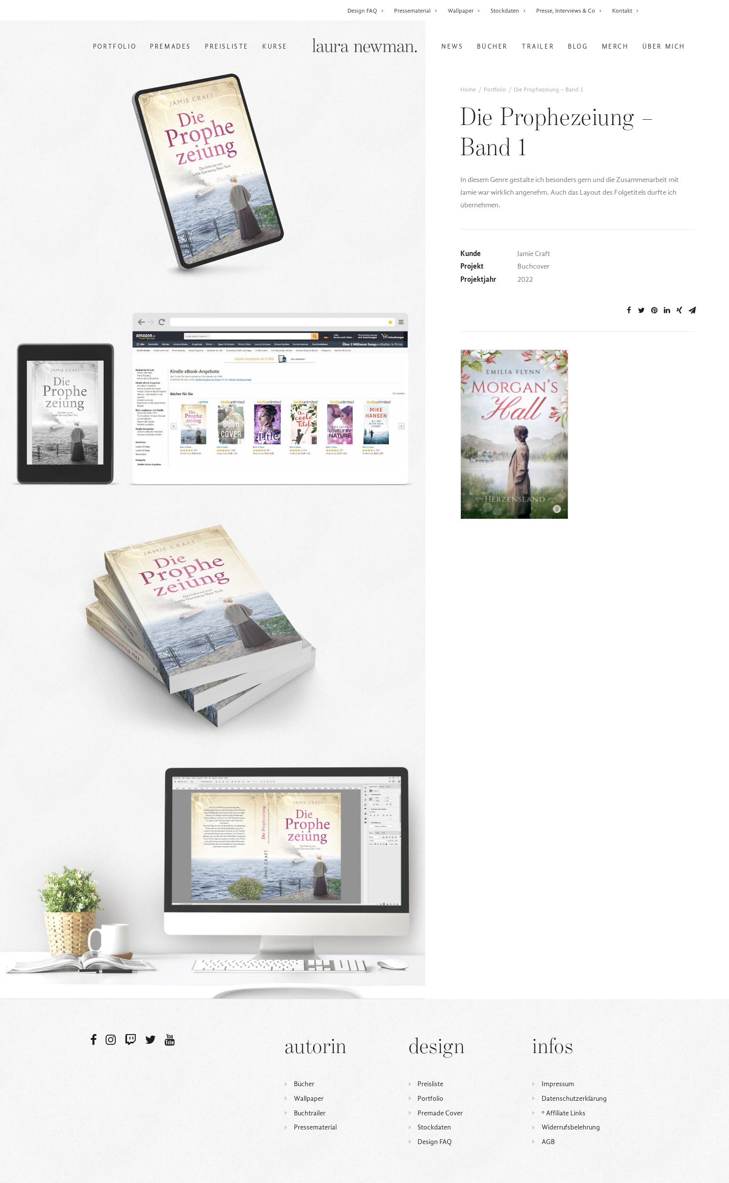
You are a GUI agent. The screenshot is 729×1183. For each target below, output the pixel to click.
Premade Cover (440, 1113)
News (452, 46)
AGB (548, 1142)
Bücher (492, 46)
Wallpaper (464, 10)
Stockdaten (508, 10)
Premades (170, 46)
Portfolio (114, 46)
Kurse (275, 46)
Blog (578, 46)
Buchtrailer (310, 1113)
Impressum (558, 1084)
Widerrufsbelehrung (571, 1127)
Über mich (663, 46)
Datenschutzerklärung (574, 1098)
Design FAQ (365, 10)
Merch (615, 46)
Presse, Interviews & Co (569, 10)
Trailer (538, 46)
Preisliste (227, 46)
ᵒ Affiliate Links (563, 1113)
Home (468, 89)
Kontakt (625, 10)
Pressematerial (415, 10)
